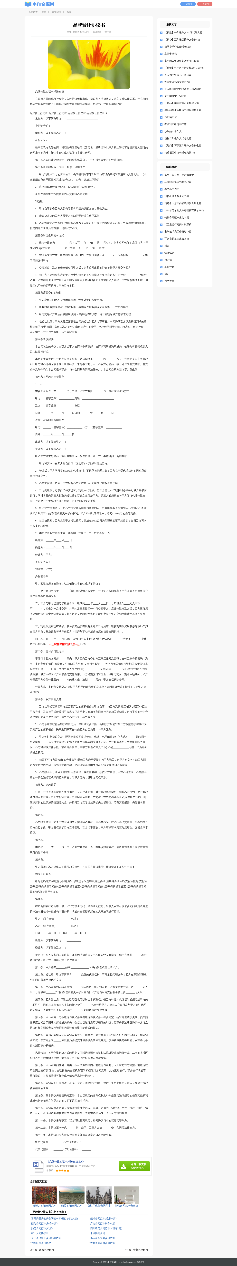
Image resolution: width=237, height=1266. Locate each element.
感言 (166, 245)
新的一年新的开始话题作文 (179, 175)
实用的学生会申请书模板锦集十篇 (182, 110)
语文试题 (169, 252)
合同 (69, 12)
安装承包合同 (140, 1249)
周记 (166, 274)
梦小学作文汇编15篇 (175, 96)
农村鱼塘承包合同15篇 (102, 1243)
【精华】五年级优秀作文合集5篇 (182, 39)
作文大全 (169, 281)
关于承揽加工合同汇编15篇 (46, 1238)
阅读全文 (97, 32)
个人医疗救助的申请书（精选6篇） (183, 89)
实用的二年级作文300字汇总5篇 (181, 60)
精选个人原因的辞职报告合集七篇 (182, 203)
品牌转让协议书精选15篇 (177, 182)
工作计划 (169, 267)
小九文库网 (112, 1262)
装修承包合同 (46, 1249)
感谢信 (168, 260)
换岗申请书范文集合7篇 (177, 82)
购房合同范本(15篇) (42, 1228)
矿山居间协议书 (39, 1233)
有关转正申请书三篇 (175, 124)
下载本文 (107, 32)
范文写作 (56, 12)
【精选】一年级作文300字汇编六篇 (183, 32)
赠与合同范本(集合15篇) (44, 1223)
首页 (44, 12)
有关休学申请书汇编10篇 (177, 75)
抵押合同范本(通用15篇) (103, 1218)
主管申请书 (170, 53)
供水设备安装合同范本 (102, 1238)
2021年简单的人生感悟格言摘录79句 (184, 210)
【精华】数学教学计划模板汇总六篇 (184, 68)
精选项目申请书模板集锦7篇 (179, 152)
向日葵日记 (170, 117)
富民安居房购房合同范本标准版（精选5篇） (55, 1218)
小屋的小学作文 (173, 131)
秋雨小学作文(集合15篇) (177, 46)
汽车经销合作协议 (41, 1243)
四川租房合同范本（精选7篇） (106, 1228)
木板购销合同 (97, 1233)
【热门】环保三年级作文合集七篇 (182, 145)
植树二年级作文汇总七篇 (177, 138)
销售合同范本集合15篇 (176, 217)
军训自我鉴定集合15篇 (176, 238)
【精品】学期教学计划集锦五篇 (181, 103)
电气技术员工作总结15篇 (177, 231)
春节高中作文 (171, 189)
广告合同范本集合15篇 (102, 1223)
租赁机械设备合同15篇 (176, 196)
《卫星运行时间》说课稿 (177, 224)
